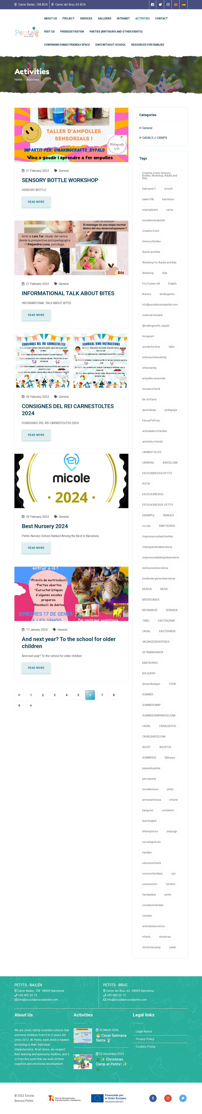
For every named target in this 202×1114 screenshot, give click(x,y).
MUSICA (147, 589)
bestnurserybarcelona (155, 568)
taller (172, 346)
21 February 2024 (35, 170)
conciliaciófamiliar (152, 905)
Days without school (110, 44)
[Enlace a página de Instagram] (168, 4)
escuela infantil (151, 388)
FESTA (146, 483)
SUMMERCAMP (151, 704)
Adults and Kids (151, 251)
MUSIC (164, 589)
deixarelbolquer (151, 683)
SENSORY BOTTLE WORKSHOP (60, 180)
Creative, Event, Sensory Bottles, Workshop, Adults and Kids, (159, 176)
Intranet (123, 18)
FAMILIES (168, 515)
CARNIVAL (148, 462)
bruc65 (169, 188)
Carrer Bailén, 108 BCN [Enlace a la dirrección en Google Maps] (31, 4)
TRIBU (145, 620)
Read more (36, 201)
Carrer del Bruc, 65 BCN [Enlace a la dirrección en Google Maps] (68, 4)
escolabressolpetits (153, 220)
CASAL (146, 631)
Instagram (148, 336)
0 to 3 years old (151, 283)
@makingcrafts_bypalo (156, 325)
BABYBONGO (150, 662)
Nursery (146, 294)
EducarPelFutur (151, 420)
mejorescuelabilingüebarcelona (160, 557)
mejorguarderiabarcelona (157, 546)
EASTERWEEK (167, 631)
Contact (161, 18)
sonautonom (149, 884)
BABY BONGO (167, 525)
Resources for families (147, 44)
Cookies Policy (145, 1046)
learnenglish (149, 820)
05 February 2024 (35, 397)
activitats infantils (152, 441)
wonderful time (151, 346)
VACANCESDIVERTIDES (155, 641)
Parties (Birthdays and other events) (116, 31)
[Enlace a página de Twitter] (160, 4)
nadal (172, 947)
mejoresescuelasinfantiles (157, 536)
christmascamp (151, 947)
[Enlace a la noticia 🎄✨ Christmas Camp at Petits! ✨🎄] (83, 1061)
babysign (172, 831)
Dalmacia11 (149, 188)
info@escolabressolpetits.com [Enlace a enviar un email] (36, 999)
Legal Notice (144, 1031)
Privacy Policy (145, 1039)
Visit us (49, 31)
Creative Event (150, 230)
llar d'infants (149, 399)
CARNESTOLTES (151, 452)
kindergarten (167, 294)
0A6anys (170, 757)
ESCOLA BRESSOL (153, 494)
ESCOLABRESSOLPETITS (157, 473)
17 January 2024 (35, 629)
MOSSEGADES (150, 599)
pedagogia (171, 409)
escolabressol (150, 789)
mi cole (146, 525)
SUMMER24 (149, 757)
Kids (164, 273)
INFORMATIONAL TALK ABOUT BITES (68, 293)
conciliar (147, 915)
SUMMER (147, 694)
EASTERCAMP (166, 620)
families (147, 852)
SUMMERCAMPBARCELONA (159, 715)
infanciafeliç (149, 367)
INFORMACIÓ (149, 610)
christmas (165, 936)
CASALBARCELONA (154, 736)
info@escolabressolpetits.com (160, 304)
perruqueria (149, 778)
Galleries (104, 18)
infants (146, 936)
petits (170, 789)
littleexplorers (150, 831)
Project (69, 18)
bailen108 (148, 199)
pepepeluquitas (151, 768)
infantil (173, 799)
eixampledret (150, 209)
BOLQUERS (148, 673)
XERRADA (172, 610)
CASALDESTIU (167, 726)
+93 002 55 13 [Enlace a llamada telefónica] (25, 995)
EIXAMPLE (148, 515)
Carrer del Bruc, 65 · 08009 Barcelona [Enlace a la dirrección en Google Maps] (128, 991)
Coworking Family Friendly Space (67, 44)
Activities (142, 18)
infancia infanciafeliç (154, 357)
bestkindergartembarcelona (158, 578)
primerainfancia (151, 799)
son (173, 873)
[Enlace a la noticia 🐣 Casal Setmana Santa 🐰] (83, 1035)
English (172, 283)
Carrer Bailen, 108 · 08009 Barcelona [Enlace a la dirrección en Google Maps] (39, 991)
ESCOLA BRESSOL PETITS (157, 504)
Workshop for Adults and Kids (159, 262)
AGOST (146, 747)
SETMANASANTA (152, 652)
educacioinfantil (151, 863)
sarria (169, 209)
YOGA (172, 683)
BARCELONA (170, 462)
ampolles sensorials (153, 378)
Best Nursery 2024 (45, 526)
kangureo (147, 810)
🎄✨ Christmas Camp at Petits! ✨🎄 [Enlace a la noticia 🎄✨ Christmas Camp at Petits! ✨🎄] (111, 1064)
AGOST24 (165, 747)
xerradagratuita (151, 841)
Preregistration (72, 31)
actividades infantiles (154, 431)
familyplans (149, 894)
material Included (152, 315)
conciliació (168, 810)
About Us (50, 18)
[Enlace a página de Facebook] (152, 4)
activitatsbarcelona (153, 926)
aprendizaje (149, 409)
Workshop (148, 273)
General (61, 170)
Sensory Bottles (151, 241)
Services (86, 18)
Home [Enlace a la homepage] (18, 79)
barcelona (168, 199)
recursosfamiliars (152, 873)
